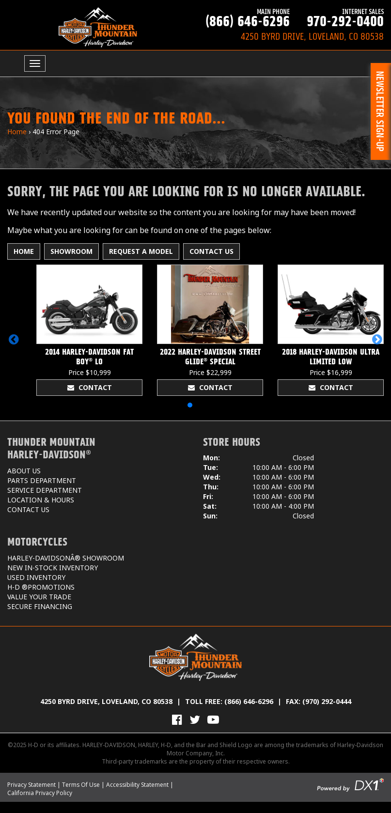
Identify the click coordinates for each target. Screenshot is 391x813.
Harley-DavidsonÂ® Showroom (65, 558)
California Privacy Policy (39, 793)
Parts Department (41, 480)
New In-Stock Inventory (52, 567)
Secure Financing (39, 606)
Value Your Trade (39, 596)
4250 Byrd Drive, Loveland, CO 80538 (106, 701)
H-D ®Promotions (41, 587)
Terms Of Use (81, 785)
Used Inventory (36, 577)
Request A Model (141, 251)
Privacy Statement (31, 785)
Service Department (44, 490)
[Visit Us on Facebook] (177, 719)
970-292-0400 (337, 18)
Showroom (71, 251)
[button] (13, 339)
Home (17, 131)
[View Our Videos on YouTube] (213, 719)
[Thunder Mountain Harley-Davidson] (98, 27)
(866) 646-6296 (243, 18)
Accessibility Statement (137, 785)
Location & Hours (40, 499)
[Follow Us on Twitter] (194, 719)
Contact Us (211, 251)
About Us (24, 470)
